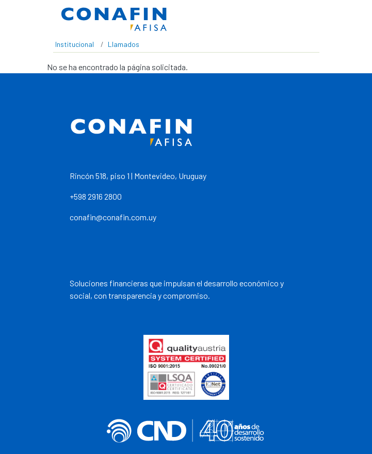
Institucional (74, 44)
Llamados (123, 44)
